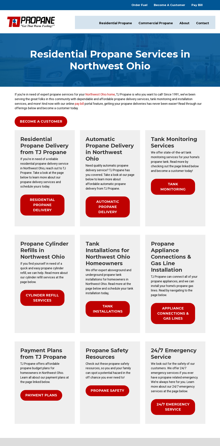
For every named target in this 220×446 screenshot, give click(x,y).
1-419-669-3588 (18, 426)
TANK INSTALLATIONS (107, 267)
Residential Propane (118, 22)
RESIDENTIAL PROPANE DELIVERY (37, 183)
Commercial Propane (157, 22)
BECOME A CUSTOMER (32, 115)
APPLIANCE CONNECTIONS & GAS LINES (177, 267)
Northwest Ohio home (85, 93)
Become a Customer (73, 421)
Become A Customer (176, 4)
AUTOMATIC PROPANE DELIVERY (107, 183)
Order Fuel (146, 4)
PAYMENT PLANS (33, 342)
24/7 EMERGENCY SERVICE (177, 353)
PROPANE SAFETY (104, 338)
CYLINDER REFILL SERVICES (38, 265)
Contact (202, 22)
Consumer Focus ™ (185, 424)
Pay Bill (203, 4)
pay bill (190, 97)
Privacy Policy (173, 419)
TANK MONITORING (174, 171)
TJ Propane (193, 415)
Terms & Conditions (196, 419)
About (184, 22)
